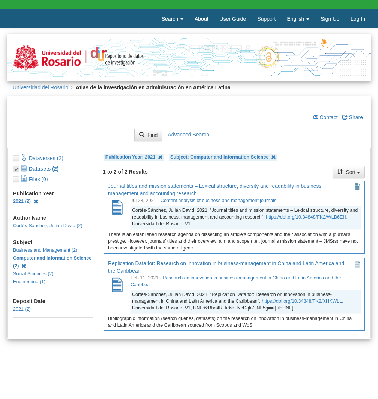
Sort (349, 172)
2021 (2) (25, 201)
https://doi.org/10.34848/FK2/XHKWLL (302, 301)
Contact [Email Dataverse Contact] (325, 117)
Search (172, 19)
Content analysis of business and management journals (218, 200)
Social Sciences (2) (33, 273)
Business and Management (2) (45, 250)
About (201, 19)
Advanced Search (188, 135)
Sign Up (330, 19)
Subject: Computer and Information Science (223, 157)
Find (148, 135)
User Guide (233, 19)
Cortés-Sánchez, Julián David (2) (47, 225)
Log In (358, 19)
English (298, 19)
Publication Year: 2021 (134, 157)
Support (266, 19)
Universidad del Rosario (41, 87)
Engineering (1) (29, 281)
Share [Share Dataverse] (352, 117)
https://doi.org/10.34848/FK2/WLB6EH (306, 217)
